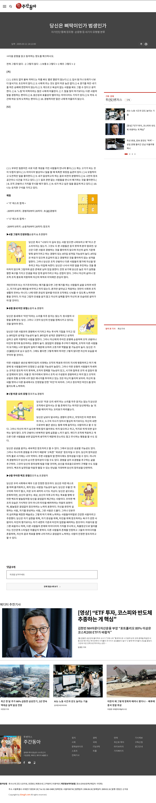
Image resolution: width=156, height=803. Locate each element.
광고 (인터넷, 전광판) (25, 784)
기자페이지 (119, 751)
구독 (128, 100)
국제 (95, 742)
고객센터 (47, 784)
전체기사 (76, 755)
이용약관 (56, 784)
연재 (116, 738)
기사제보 (139, 738)
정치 (74, 738)
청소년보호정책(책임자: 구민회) (90, 784)
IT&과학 (96, 746)
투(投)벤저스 (114, 100)
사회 (74, 742)
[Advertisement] (24, 137)
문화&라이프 (77, 746)
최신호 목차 (119, 742)
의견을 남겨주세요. (17, 574)
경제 (95, 738)
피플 (95, 751)
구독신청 (139, 742)
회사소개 (12, 784)
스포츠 (75, 751)
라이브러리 (119, 746)
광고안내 (139, 746)
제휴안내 (39, 784)
